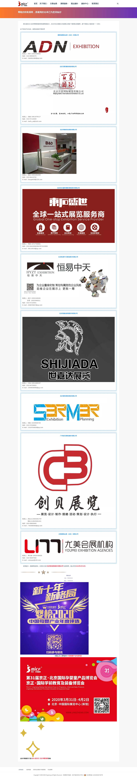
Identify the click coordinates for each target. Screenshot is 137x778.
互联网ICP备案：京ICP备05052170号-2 (73, 775)
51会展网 (50, 769)
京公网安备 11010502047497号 (94, 775)
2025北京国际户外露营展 (39, 769)
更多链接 (28, 769)
